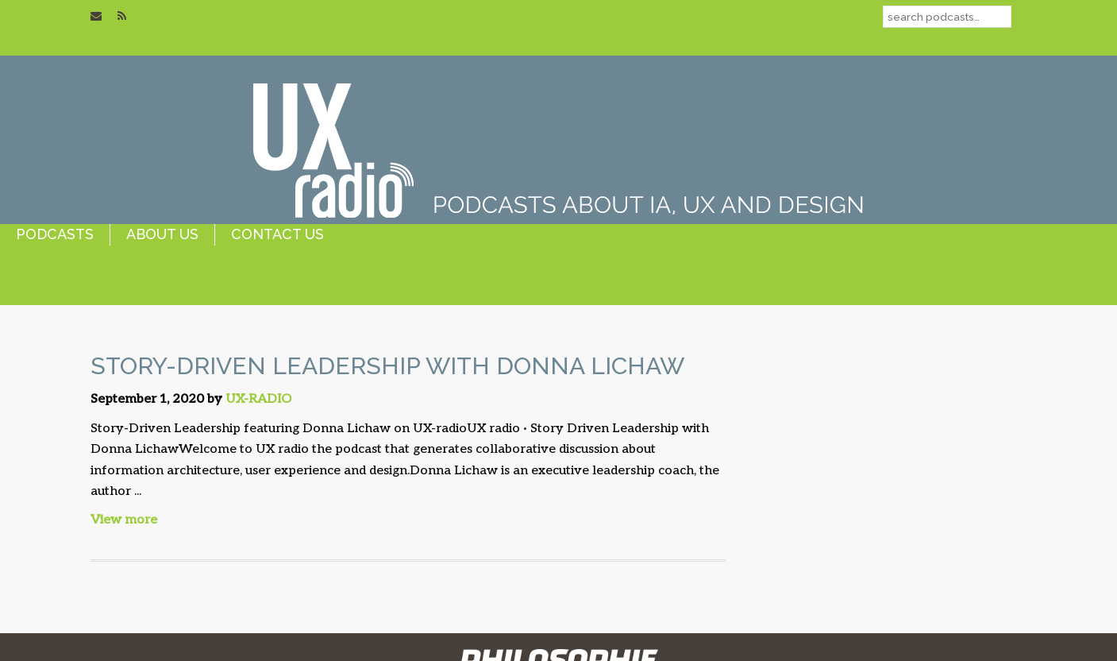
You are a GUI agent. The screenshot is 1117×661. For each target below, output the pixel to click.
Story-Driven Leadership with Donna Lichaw (387, 366)
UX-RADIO (258, 399)
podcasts (55, 234)
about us (162, 234)
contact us (277, 234)
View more (124, 520)
